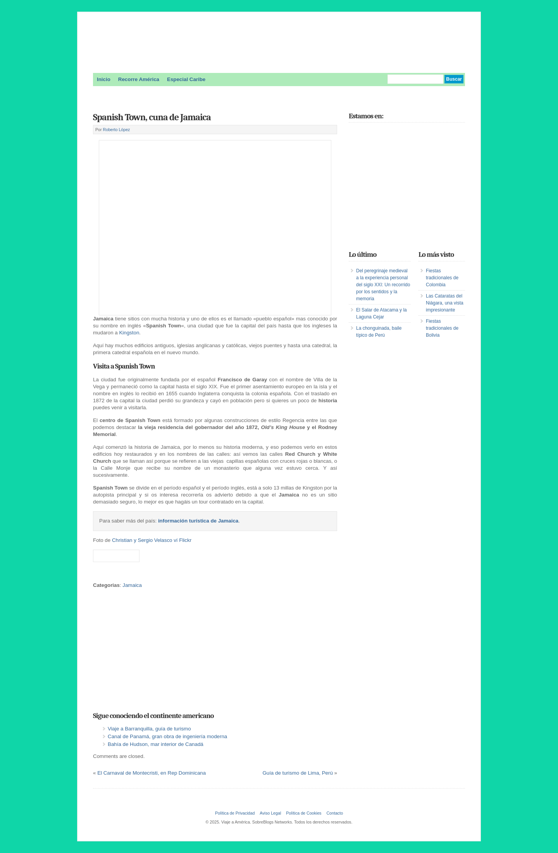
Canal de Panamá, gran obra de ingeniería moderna (167, 736)
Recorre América (138, 79)
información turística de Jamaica (198, 521)
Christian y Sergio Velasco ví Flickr (151, 540)
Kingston (129, 333)
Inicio (103, 79)
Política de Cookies (303, 813)
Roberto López (116, 129)
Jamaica (132, 585)
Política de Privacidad (235, 813)
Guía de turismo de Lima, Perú (297, 773)
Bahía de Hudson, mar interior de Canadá (155, 744)
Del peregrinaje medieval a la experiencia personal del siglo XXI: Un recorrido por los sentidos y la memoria (383, 284)
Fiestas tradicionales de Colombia (442, 277)
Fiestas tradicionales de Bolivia (442, 328)
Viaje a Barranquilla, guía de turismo (149, 729)
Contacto (334, 813)
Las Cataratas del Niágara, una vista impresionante (444, 303)
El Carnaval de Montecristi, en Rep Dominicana (151, 773)
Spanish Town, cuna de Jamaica (152, 117)
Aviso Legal (270, 813)
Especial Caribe (186, 79)
